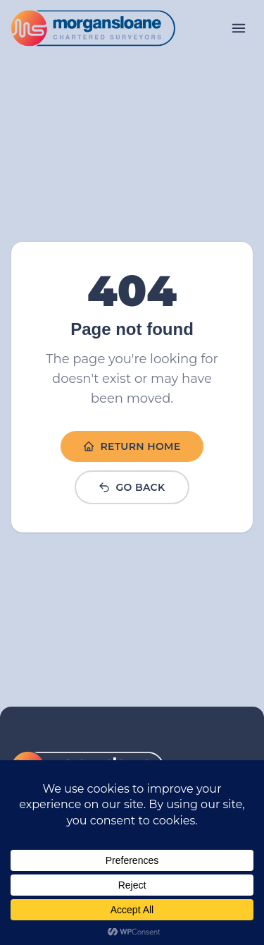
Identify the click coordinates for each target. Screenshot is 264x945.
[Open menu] (239, 28)
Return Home (131, 446)
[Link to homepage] (93, 29)
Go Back (132, 487)
